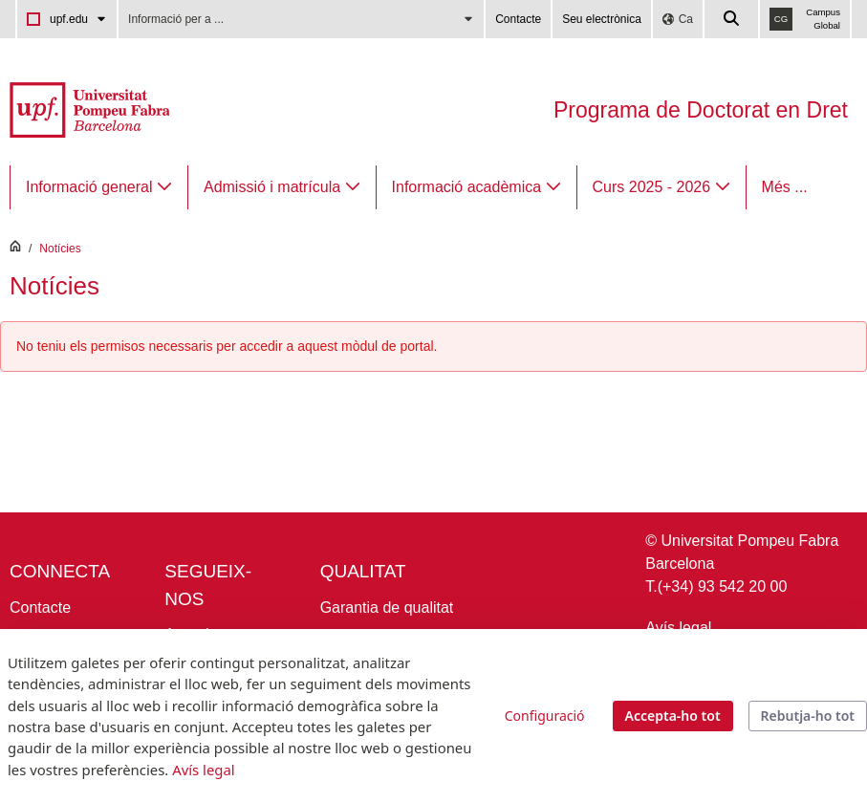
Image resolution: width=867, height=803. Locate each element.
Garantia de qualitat (387, 607)
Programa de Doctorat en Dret (700, 110)
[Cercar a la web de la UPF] (732, 19)
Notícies (59, 248)
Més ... (785, 187)
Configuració (545, 715)
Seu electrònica (601, 19)
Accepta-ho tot (673, 715)
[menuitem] (99, 187)
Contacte (518, 19)
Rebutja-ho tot (808, 715)
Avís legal (678, 627)
